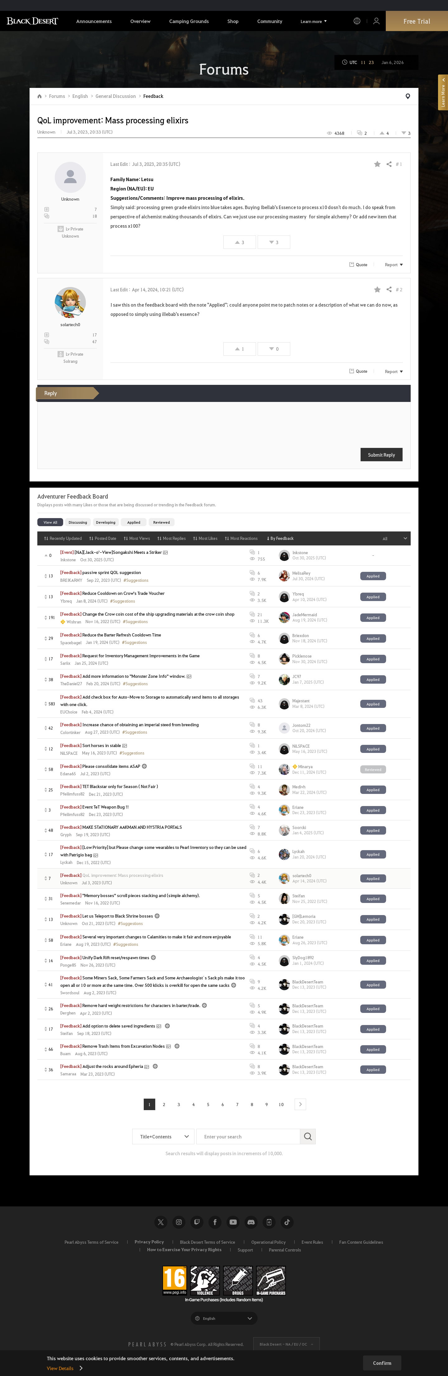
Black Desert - (283, 1344)
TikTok (287, 1222)
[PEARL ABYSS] (147, 1344)
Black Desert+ (269, 1222)
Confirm (382, 1363)
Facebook (215, 1222)
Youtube (233, 1222)
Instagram (178, 1222)
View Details (60, 1368)
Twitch (196, 1222)
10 (281, 1104)
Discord (251, 1222)
